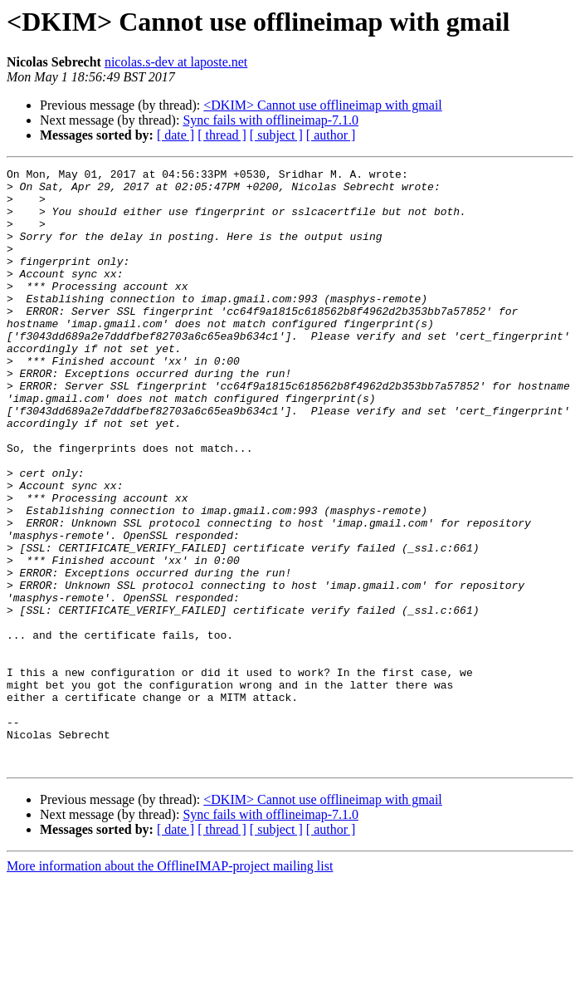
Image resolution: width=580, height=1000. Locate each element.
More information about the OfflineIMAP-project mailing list (170, 985)
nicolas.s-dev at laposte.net (176, 62)
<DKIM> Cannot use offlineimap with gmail (322, 105)
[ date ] (175, 135)
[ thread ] (221, 135)
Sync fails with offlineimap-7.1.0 (270, 120)
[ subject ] (276, 135)
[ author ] (331, 135)
